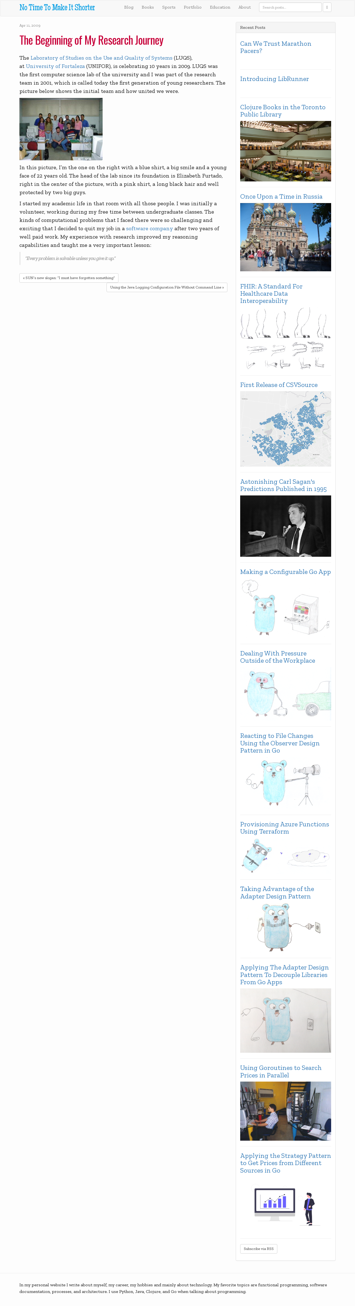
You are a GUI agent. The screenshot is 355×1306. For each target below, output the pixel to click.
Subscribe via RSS (259, 1248)
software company (149, 228)
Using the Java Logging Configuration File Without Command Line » (167, 287)
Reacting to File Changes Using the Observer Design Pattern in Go (280, 743)
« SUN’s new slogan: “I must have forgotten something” (69, 277)
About (245, 7)
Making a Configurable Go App (285, 571)
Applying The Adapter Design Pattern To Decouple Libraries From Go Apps (284, 975)
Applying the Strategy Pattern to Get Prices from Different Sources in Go (285, 1163)
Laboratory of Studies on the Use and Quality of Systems (102, 57)
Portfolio (193, 7)
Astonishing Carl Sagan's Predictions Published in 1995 (283, 485)
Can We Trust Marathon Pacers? (275, 47)
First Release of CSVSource (279, 384)
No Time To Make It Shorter (57, 8)
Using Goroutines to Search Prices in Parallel (281, 1071)
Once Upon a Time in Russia (281, 196)
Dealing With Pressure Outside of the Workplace (277, 657)
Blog (128, 7)
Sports (169, 7)
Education (220, 7)
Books (148, 7)
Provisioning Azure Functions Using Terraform (284, 828)
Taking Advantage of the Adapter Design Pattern (277, 892)
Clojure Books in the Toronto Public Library (283, 110)
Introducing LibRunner (274, 78)
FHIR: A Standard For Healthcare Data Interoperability (271, 294)
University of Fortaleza (55, 66)
